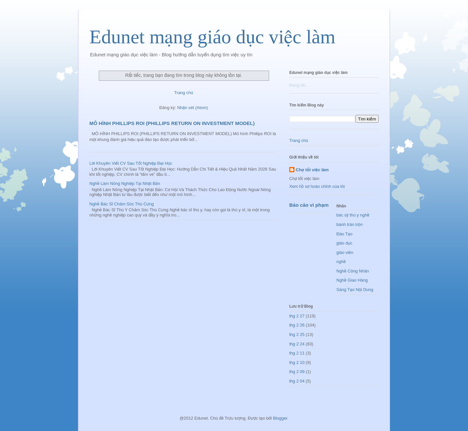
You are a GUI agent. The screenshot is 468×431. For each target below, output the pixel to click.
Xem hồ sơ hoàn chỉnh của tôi (317, 186)
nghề (341, 261)
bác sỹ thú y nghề (352, 215)
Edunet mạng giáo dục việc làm (212, 37)
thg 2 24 (297, 343)
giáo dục (344, 243)
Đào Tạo (344, 233)
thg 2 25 (297, 334)
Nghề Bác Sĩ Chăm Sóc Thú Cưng (121, 204)
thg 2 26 (297, 325)
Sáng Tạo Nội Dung (354, 289)
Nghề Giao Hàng (352, 280)
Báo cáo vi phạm (309, 205)
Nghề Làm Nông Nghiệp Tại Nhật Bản (124, 183)
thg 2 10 (297, 362)
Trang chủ (183, 92)
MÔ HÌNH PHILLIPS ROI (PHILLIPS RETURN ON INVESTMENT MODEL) (171, 123)
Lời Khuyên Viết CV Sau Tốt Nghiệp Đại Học (130, 163)
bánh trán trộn (349, 224)
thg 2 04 (297, 381)
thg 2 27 (297, 315)
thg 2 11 (297, 353)
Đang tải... (298, 85)
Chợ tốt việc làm (312, 169)
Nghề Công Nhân (352, 271)
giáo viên (344, 252)
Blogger (280, 418)
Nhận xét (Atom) (192, 107)
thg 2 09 (297, 371)
